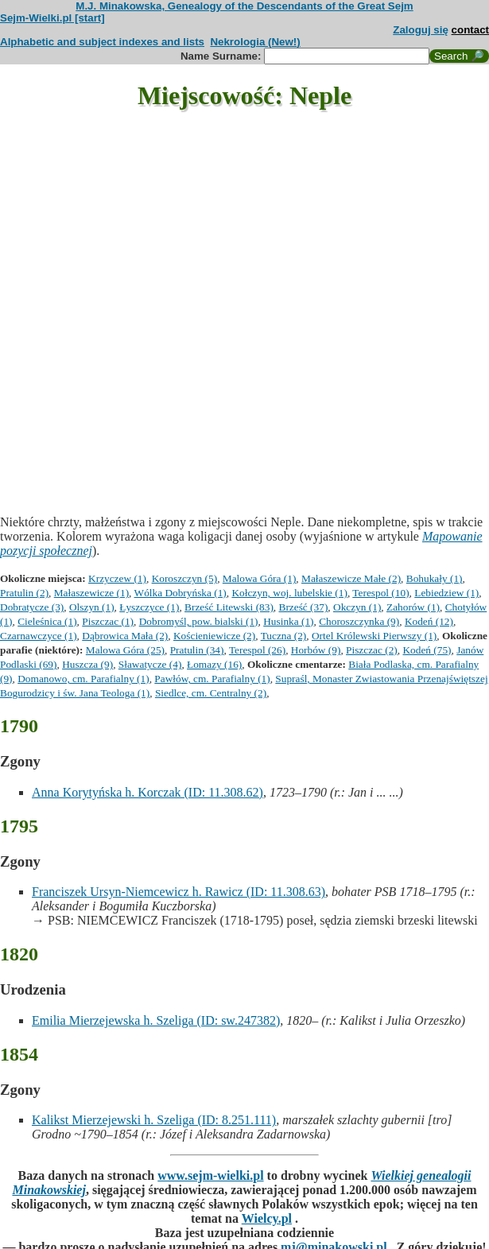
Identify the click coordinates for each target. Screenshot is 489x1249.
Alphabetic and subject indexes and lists (102, 42)
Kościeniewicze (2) (214, 636)
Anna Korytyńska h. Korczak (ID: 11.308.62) (147, 792)
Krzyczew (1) (117, 578)
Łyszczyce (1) (149, 607)
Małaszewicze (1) (91, 593)
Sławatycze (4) (150, 664)
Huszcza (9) (87, 664)
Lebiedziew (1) (446, 593)
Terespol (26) (257, 650)
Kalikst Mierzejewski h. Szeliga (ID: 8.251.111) (154, 1120)
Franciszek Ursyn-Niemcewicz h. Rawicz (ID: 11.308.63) (178, 891)
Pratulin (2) (24, 593)
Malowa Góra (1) (260, 578)
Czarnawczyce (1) (38, 636)
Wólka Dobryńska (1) (180, 593)
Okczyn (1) (357, 607)
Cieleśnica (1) (46, 621)
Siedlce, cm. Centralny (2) (210, 693)
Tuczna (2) (284, 636)
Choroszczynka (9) (359, 621)
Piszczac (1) (108, 621)
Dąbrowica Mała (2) (125, 636)
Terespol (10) (380, 593)
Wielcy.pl (267, 1218)
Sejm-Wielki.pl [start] (52, 18)
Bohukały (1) (434, 578)
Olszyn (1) (91, 607)
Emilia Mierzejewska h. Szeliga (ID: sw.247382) (156, 1020)
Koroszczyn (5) (185, 578)
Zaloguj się (420, 30)
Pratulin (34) (197, 650)
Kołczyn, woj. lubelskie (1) (289, 593)
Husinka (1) (288, 621)
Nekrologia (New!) (255, 42)
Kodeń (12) (429, 621)
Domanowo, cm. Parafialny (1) (83, 679)
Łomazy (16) (214, 664)
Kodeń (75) (426, 650)
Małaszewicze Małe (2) (351, 578)
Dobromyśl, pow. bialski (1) (198, 621)
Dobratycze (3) (32, 607)
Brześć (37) (303, 607)
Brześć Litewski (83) (229, 607)
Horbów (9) (316, 650)
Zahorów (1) (413, 607)
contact (470, 30)
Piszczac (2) (372, 650)
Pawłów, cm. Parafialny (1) (212, 679)
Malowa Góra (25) (125, 650)
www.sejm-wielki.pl (210, 1175)
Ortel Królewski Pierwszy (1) (374, 636)
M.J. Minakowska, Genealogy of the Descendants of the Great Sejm (244, 6)
